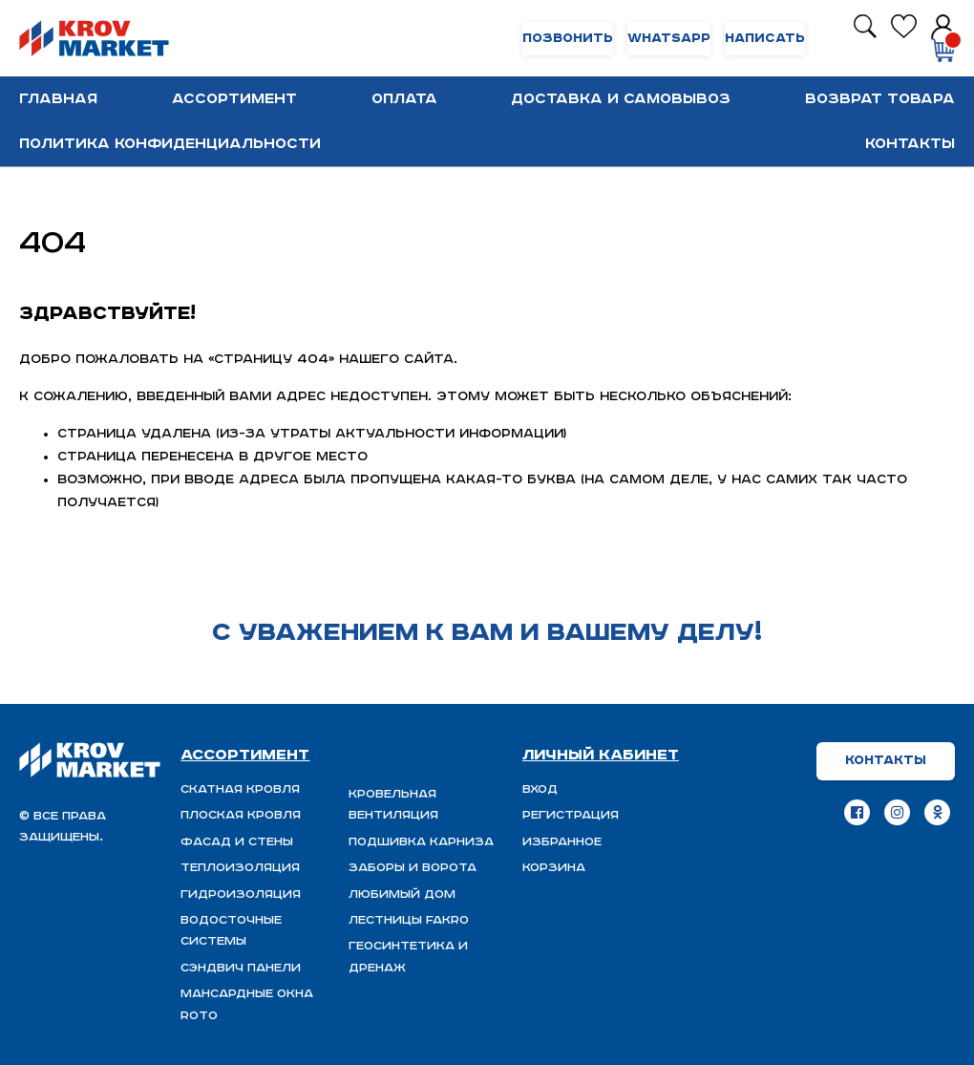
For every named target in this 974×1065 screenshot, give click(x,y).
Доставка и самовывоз (620, 99)
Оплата (404, 99)
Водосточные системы (231, 930)
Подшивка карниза (421, 842)
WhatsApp (668, 39)
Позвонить (567, 39)
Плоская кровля (240, 815)
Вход (540, 789)
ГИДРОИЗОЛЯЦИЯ (240, 894)
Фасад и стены (236, 842)
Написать (765, 39)
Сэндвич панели (240, 968)
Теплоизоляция (240, 868)
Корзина (553, 868)
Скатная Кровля (240, 789)
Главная (58, 99)
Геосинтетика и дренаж (408, 956)
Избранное (562, 842)
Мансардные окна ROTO (246, 1004)
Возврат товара (880, 99)
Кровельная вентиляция (393, 804)
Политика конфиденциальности (170, 144)
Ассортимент (234, 99)
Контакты (910, 144)
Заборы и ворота (412, 868)
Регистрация (570, 815)
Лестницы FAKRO (409, 920)
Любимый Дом (402, 894)
